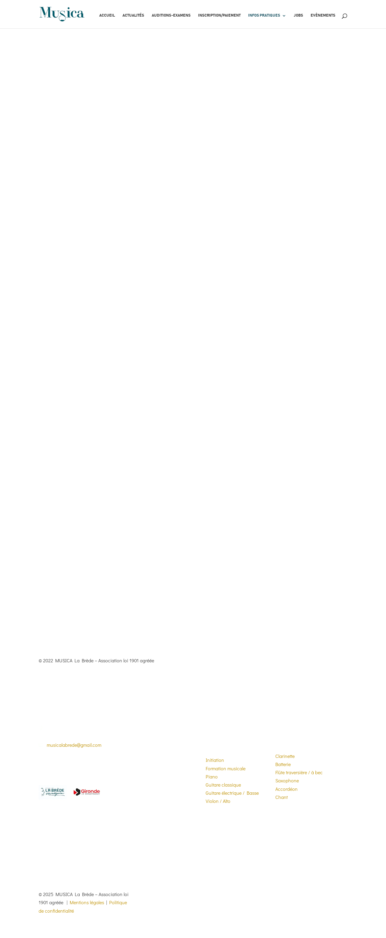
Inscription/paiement (219, 15)
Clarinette (285, 756)
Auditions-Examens (171, 15)
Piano (212, 776)
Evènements (323, 15)
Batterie (283, 764)
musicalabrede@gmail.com (74, 745)
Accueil (107, 15)
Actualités (133, 15)
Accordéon (286, 789)
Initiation (215, 760)
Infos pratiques (264, 15)
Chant (281, 797)
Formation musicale (225, 768)
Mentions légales (87, 902)
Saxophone (287, 780)
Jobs (298, 15)
